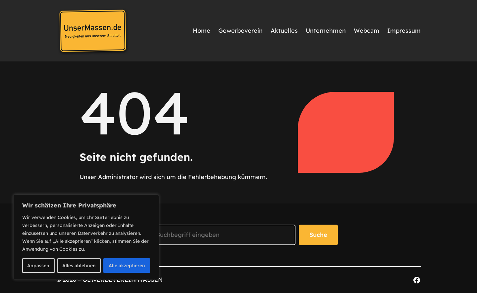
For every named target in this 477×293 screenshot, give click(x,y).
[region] (86, 237)
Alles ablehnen (79, 266)
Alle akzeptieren (127, 266)
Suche (318, 234)
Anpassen (38, 266)
